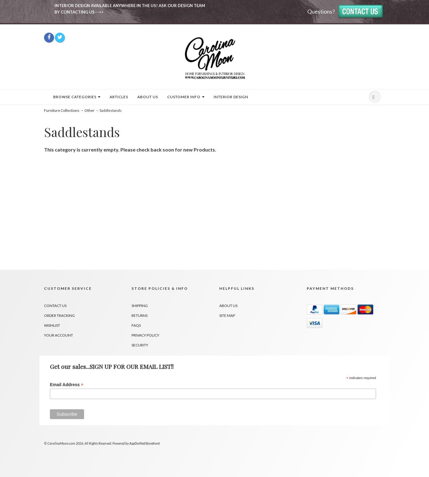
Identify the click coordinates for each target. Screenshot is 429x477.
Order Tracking (59, 315)
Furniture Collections (61, 110)
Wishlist (52, 325)
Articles (119, 97)
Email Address (66, 385)
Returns (140, 315)
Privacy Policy (145, 335)
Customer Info (185, 97)
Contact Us (55, 305)
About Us (147, 97)
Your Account (58, 335)
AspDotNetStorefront (144, 443)
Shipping (140, 305)
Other (89, 110)
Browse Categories (76, 97)
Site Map (227, 315)
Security (140, 345)
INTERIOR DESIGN (231, 97)
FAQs (136, 325)
